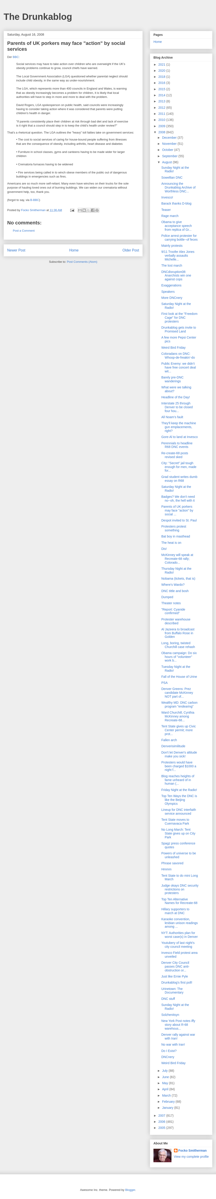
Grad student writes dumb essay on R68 (179, 478)
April (165, 1089)
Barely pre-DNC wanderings (172, 379)
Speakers (168, 291)
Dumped (167, 597)
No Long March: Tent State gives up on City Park (178, 833)
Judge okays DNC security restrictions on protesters (179, 889)
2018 (162, 76)
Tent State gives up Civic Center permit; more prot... (178, 730)
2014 (162, 95)
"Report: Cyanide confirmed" (173, 611)
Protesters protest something (173, 528)
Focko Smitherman (192, 1150)
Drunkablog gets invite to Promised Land (178, 329)
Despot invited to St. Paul (179, 520)
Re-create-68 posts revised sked (174, 455)
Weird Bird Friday (173, 347)
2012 (162, 107)
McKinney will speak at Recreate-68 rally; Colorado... (177, 558)
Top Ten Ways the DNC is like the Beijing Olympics (179, 799)
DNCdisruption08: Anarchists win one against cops (176, 275)
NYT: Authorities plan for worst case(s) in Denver (179, 934)
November (169, 143)
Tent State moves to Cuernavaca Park (175, 821)
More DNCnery (171, 298)
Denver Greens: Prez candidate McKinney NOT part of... (177, 692)
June (166, 1077)
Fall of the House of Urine (179, 676)
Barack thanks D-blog (176, 203)
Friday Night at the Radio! (179, 790)
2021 (162, 64)
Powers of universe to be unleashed (178, 855)
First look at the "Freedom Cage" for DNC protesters (179, 317)
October (168, 150)
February (169, 1101)
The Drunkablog (38, 17)
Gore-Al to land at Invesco (179, 437)
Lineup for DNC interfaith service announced (178, 811)
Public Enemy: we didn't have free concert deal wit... (178, 367)
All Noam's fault (172, 417)
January (168, 1107)
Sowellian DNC (171, 177)
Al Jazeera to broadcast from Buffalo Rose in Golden (177, 633)
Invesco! (167, 197)
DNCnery (167, 1057)
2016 (162, 83)
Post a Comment (24, 230)
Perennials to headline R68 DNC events (177, 445)
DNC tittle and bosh (175, 591)
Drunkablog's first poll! (176, 982)
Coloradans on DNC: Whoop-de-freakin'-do (178, 355)
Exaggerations (171, 285)
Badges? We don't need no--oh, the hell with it (178, 498)
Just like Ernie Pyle (174, 976)
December (169, 137)
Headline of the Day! (175, 397)
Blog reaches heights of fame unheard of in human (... (177, 780)
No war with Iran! (173, 1044)
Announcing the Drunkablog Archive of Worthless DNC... (178, 187)
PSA (164, 683)
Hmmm (166, 869)
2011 (162, 113)
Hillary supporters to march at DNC (175, 911)
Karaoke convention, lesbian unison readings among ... (179, 923)
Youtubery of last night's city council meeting (178, 944)
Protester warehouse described (175, 621)
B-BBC (34, 200)
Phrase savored (172, 863)
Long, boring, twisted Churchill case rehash (178, 645)
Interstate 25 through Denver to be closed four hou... (177, 407)
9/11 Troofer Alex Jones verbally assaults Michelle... (177, 255)
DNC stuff (168, 999)
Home (74, 250)
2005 (162, 1128)
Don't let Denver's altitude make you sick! (179, 754)
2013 (162, 101)
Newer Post (16, 250)
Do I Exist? (169, 1051)
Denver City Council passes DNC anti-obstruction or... (175, 966)
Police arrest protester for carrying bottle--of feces (179, 237)
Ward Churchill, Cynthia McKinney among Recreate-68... (177, 716)
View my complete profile (191, 1156)
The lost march (171, 265)
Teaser (166, 210)
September (170, 156)
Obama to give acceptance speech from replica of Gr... (176, 225)
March (167, 1095)
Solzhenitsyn (170, 1015)
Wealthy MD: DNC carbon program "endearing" (179, 704)
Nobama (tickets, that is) (178, 578)
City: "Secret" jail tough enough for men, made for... (178, 467)
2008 (162, 132)
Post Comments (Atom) (82, 261)
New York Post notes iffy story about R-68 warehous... (178, 1024)
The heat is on (171, 542)
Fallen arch (169, 740)
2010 (162, 120)
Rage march (169, 216)
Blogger (130, 1190)
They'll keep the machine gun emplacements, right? (178, 427)
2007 (162, 1115)
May (165, 1083)
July (165, 1070)
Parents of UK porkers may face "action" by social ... (177, 510)
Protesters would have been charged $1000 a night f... (178, 766)
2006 (162, 1121)
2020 (162, 70)
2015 (162, 89)
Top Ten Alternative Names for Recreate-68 (179, 901)
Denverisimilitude (173, 746)
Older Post (130, 250)
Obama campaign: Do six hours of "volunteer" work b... (179, 656)
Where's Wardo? (172, 584)
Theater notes (171, 603)
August (167, 162)
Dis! (164, 549)
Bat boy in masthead (175, 536)
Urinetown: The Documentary (172, 990)
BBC (16, 57)
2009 (162, 126)
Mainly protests (171, 245)
